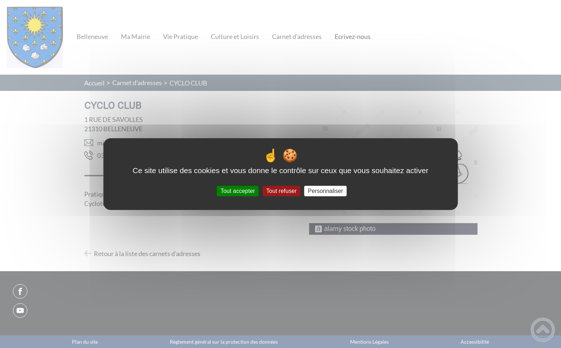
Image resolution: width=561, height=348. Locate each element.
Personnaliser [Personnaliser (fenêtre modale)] (325, 191)
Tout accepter (238, 191)
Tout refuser (281, 191)
